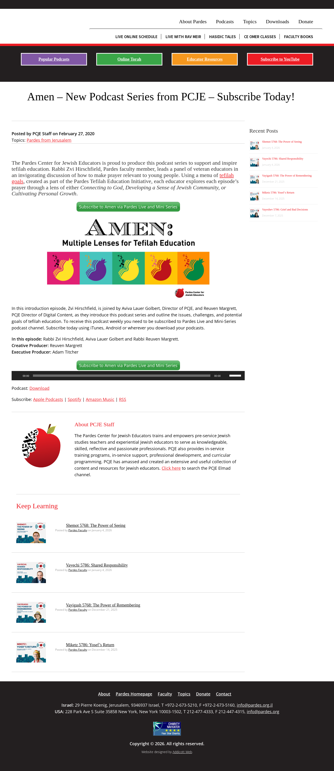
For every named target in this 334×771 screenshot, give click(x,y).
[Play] (17, 375)
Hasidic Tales (222, 36)
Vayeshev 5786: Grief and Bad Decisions (285, 209)
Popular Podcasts (54, 59)
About (104, 694)
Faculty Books (298, 36)
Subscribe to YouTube (280, 59)
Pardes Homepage (134, 694)
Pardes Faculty (77, 530)
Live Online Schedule (136, 36)
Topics (250, 21)
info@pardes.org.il (255, 705)
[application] (128, 375)
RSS (122, 399)
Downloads (277, 21)
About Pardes (193, 21)
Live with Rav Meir (183, 36)
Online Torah (129, 59)
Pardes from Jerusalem (49, 140)
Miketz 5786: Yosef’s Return (90, 645)
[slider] (122, 375)
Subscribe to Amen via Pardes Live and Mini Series (128, 207)
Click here (171, 468)
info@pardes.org (263, 711)
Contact (223, 694)
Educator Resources (205, 59)
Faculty (165, 694)
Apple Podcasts (48, 399)
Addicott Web (182, 752)
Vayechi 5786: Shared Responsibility (97, 565)
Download (39, 388)
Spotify (74, 399)
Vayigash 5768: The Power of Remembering (103, 605)
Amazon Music (100, 399)
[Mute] (225, 375)
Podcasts (225, 21)
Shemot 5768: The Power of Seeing (95, 525)
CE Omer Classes (260, 36)
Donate (305, 21)
